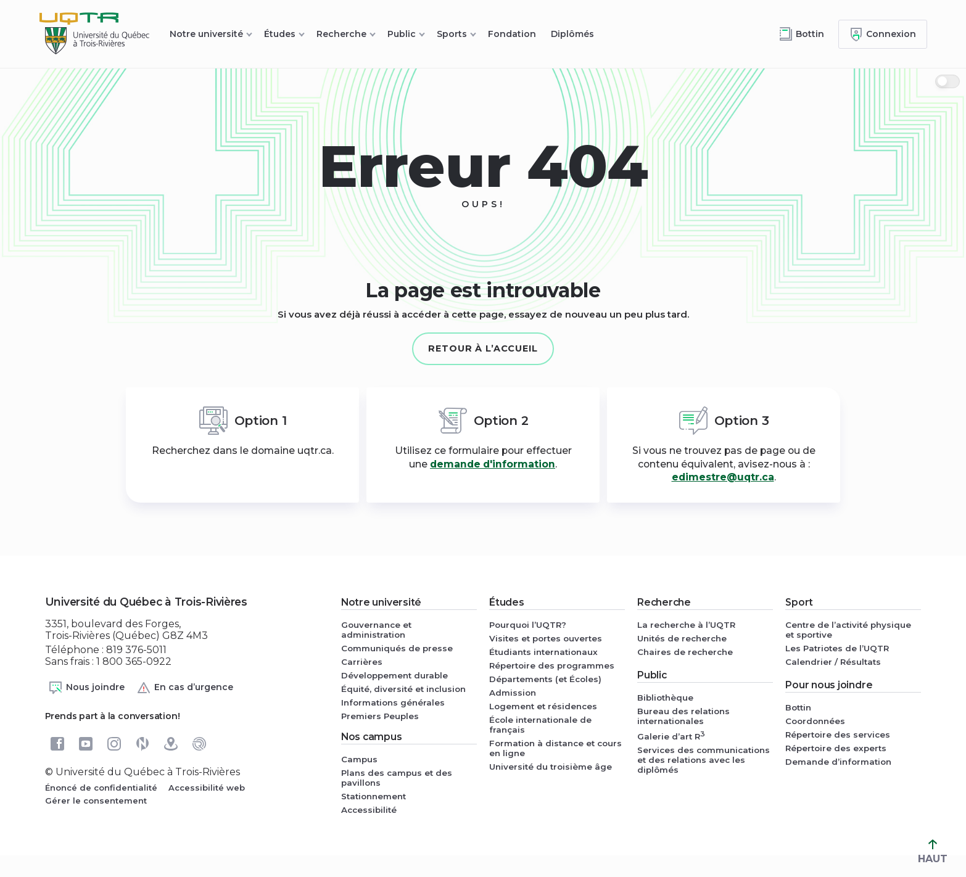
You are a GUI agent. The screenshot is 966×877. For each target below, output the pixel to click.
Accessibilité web (206, 788)
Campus (359, 759)
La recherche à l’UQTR (686, 625)
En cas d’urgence (184, 687)
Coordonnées (815, 721)
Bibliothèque (665, 697)
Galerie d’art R (671, 735)
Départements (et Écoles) (545, 679)
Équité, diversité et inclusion (403, 689)
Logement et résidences (543, 706)
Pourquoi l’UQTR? (527, 625)
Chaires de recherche (685, 652)
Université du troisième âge (550, 767)
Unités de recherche (682, 638)
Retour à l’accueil (483, 348)
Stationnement (373, 796)
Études (279, 33)
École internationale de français (540, 725)
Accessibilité (369, 810)
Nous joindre (86, 687)
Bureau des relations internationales (683, 716)
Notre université (206, 33)
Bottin (798, 707)
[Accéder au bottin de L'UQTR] (801, 34)
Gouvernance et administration (376, 630)
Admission (512, 693)
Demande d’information (838, 762)
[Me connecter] (882, 34)
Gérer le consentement (96, 800)
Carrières (361, 662)
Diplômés (572, 33)
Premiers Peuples (380, 716)
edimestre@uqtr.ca (723, 477)
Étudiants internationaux (543, 652)
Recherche (341, 33)
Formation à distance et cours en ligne (555, 748)
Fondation (512, 33)
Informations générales (393, 702)
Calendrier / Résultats (833, 662)
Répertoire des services (837, 734)
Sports (452, 33)
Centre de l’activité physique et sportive (848, 630)
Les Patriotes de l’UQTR (837, 648)
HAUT (932, 852)
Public (401, 33)
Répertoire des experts (835, 748)
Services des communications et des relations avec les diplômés (703, 760)
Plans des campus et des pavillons (396, 778)
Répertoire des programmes (551, 665)
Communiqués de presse (397, 648)
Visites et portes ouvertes (545, 638)
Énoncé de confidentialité (101, 788)
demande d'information (492, 464)
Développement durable (394, 675)
